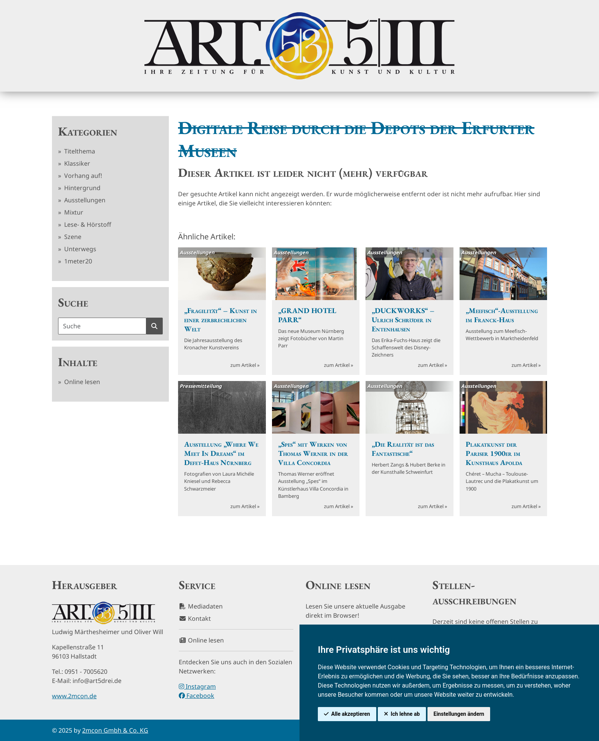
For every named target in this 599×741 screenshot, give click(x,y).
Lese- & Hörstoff (87, 224)
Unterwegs (79, 249)
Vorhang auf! (82, 175)
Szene (72, 236)
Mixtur (73, 212)
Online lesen (81, 382)
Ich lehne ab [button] (405, 714)
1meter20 (77, 261)
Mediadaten (201, 606)
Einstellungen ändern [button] (459, 714)
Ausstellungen (84, 200)
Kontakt (195, 618)
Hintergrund (81, 188)
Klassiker (76, 163)
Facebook (196, 695)
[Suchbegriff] (102, 326)
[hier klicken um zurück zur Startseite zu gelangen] (299, 45)
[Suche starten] (154, 326)
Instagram (197, 686)
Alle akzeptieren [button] (350, 714)
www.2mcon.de (74, 696)
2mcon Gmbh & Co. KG (115, 730)
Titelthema (79, 151)
